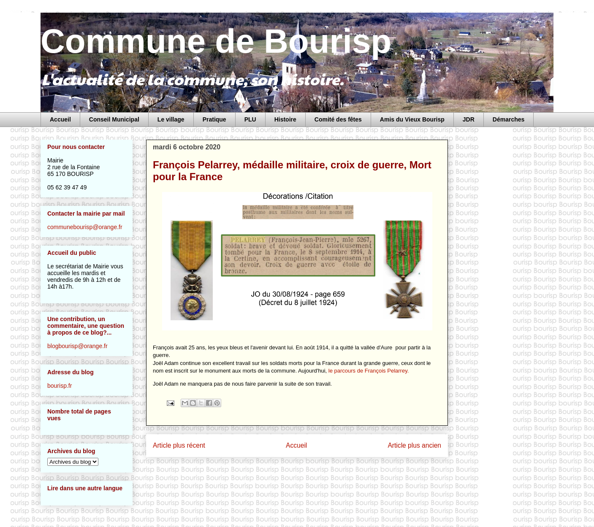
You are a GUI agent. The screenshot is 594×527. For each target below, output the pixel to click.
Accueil (60, 119)
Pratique (214, 119)
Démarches (509, 119)
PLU (250, 119)
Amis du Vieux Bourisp (412, 119)
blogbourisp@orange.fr (77, 346)
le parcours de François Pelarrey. (368, 371)
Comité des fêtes (338, 119)
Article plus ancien (414, 445)
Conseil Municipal (114, 119)
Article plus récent (179, 445)
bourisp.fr (59, 385)
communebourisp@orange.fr (84, 227)
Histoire (285, 119)
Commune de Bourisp (216, 41)
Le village (170, 119)
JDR (469, 119)
